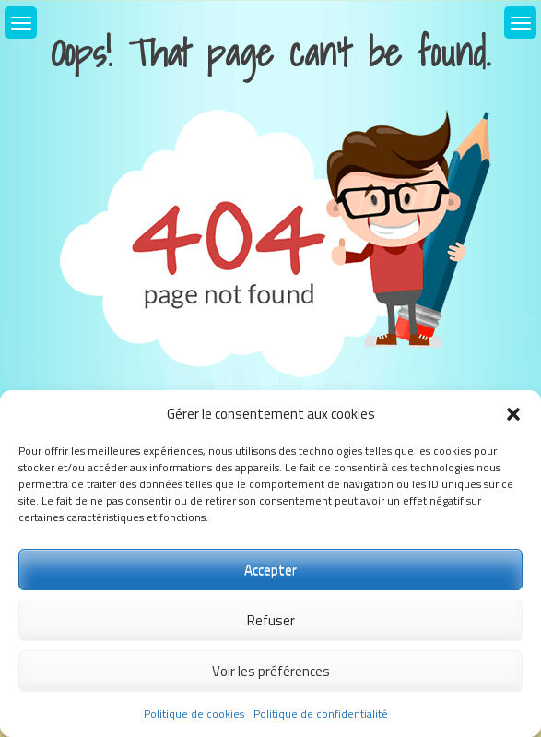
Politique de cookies (194, 713)
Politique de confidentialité (320, 713)
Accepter (270, 569)
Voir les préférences (271, 671)
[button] (513, 414)
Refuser (271, 620)
